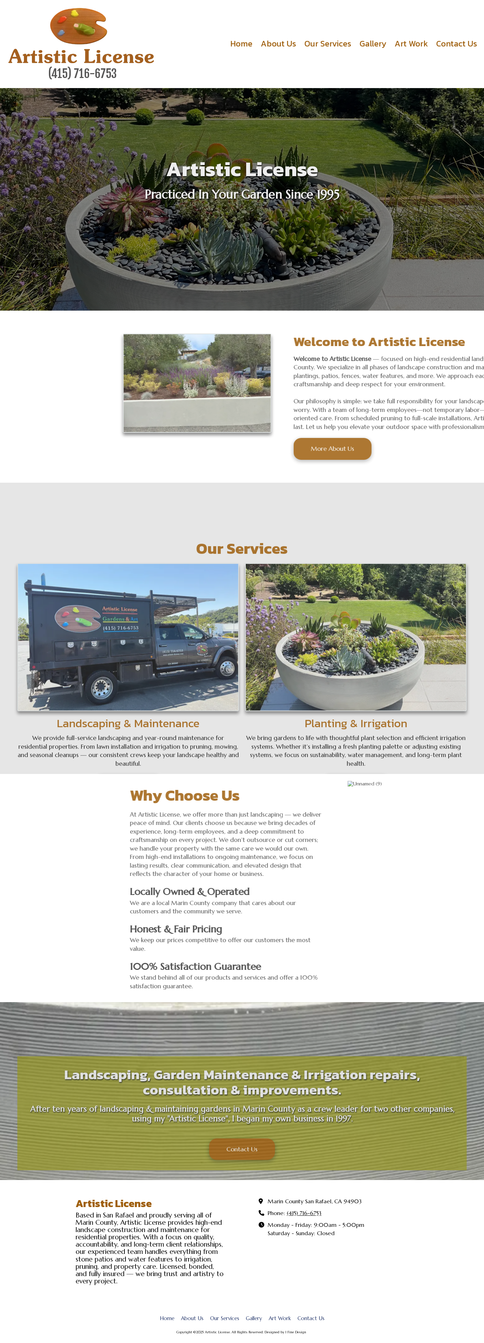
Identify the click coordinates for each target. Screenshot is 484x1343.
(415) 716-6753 (304, 1213)
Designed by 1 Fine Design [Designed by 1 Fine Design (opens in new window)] (285, 1332)
